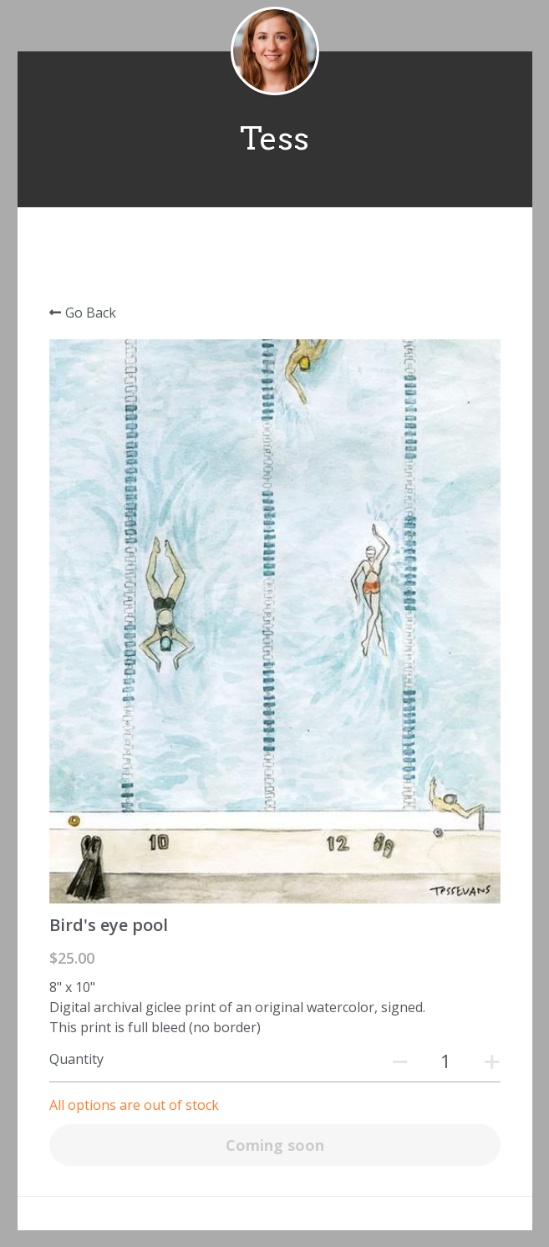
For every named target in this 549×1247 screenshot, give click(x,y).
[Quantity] (446, 1060)
